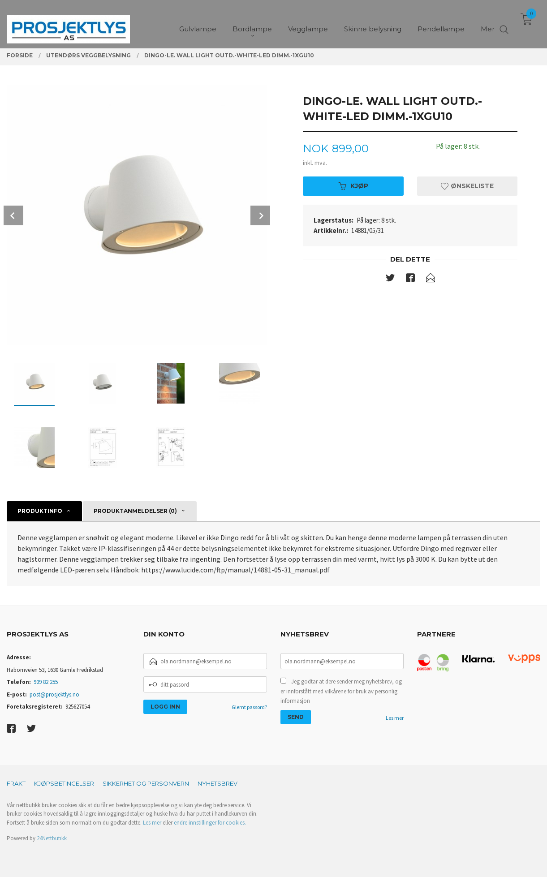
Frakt (16, 783)
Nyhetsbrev (217, 783)
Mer (488, 22)
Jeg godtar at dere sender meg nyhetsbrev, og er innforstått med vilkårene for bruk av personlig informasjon (341, 691)
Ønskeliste (467, 186)
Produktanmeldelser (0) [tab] (135, 510)
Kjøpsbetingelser (64, 783)
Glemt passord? (249, 707)
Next (260, 215)
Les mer (395, 717)
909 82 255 (46, 682)
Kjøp (353, 186)
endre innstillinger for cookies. (210, 822)
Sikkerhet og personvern (146, 783)
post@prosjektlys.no (54, 694)
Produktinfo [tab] (39, 510)
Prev (13, 215)
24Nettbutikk (52, 838)
